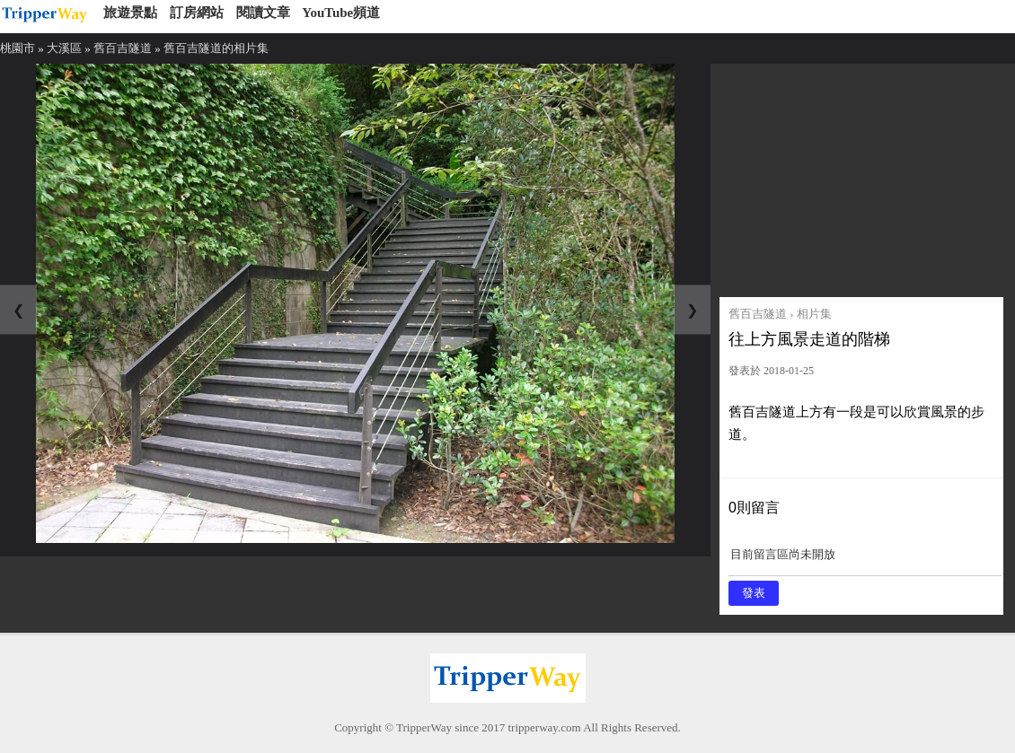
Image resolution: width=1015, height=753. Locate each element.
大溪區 (64, 48)
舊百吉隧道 (122, 48)
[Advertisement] (861, 176)
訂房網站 (197, 12)
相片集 (814, 313)
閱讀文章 (263, 12)
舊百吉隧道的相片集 (216, 48)
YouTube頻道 (341, 12)
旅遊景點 (130, 12)
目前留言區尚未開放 (865, 560)
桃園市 (17, 48)
